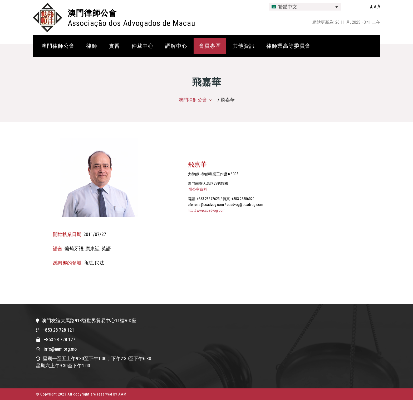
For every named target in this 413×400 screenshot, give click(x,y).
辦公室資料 (197, 189)
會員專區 (210, 46)
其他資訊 (244, 46)
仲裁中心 (142, 46)
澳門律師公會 (92, 13)
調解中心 (176, 46)
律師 (91, 46)
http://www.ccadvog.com (206, 210)
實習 (114, 46)
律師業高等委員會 (288, 46)
